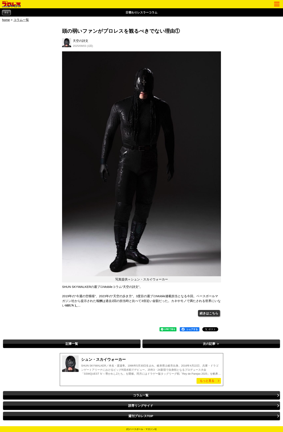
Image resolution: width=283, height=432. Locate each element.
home (6, 20)
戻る (6, 12)
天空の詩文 (80, 40)
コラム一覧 (21, 20)
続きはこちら (209, 313)
